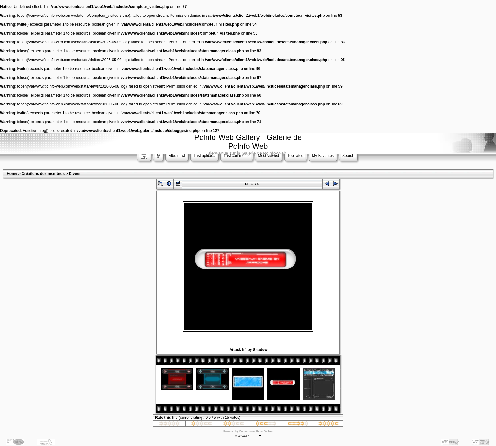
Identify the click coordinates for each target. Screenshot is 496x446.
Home (12, 174)
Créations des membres (43, 174)
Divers (75, 174)
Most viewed (268, 156)
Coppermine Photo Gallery (256, 431)
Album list (177, 156)
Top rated (295, 156)
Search (348, 156)
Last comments (236, 156)
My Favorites (323, 156)
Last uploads (204, 156)
